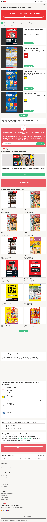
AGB (1, 516)
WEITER (23, 16)
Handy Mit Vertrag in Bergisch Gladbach (12, 428)
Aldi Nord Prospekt (4, 484)
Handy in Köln (15, 25)
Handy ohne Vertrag (7, 357)
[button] (23, 36)
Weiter (40, 143)
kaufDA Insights (4, 495)
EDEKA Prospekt (4, 475)
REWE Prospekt (4, 479)
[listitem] (12, 202)
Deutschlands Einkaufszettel (7, 493)
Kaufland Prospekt (4, 477)
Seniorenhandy (25, 357)
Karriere (2, 469)
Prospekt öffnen (28, 43)
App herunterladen (4, 497)
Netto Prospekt (4, 486)
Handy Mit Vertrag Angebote (24, 438)
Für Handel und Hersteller (6, 467)
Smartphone (16, 357)
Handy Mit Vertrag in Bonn (9, 425)
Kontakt (25, 514)
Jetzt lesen (23, 174)
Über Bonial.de (4, 466)
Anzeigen (43, 4)
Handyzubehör (34, 357)
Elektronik (16, 458)
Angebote (11, 458)
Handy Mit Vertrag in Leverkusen (10, 426)
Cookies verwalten (27, 516)
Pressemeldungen (4, 499)
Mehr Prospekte (23, 115)
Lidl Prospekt (3, 488)
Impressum (26, 512)
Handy (21, 458)
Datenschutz (37, 139)
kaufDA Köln (4, 458)
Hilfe (2, 512)
